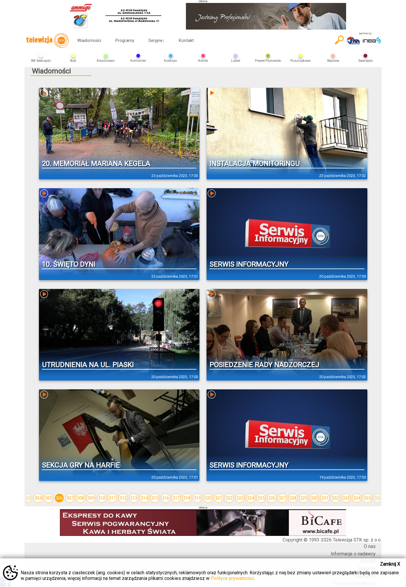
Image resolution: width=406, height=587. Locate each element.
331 (324, 498)
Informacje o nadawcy (353, 554)
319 (197, 498)
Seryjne (156, 40)
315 (154, 498)
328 (293, 498)
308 (80, 498)
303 (27, 498)
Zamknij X (390, 564)
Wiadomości (89, 40)
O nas (370, 546)
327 (282, 498)
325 (261, 498)
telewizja (47, 40)
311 (112, 498)
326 (271, 498)
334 (356, 498)
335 (367, 498)
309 (91, 498)
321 (218, 498)
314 (144, 498)
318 (186, 498)
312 (123, 498)
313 (133, 498)
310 (101, 498)
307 (69, 498)
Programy (124, 40)
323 (239, 498)
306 (59, 498)
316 (165, 498)
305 (48, 498)
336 (378, 498)
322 (229, 498)
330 (314, 498)
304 (38, 498)
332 (335, 498)
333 (346, 498)
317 (176, 498)
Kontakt (186, 40)
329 (303, 498)
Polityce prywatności (232, 578)
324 (250, 498)
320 (208, 498)
